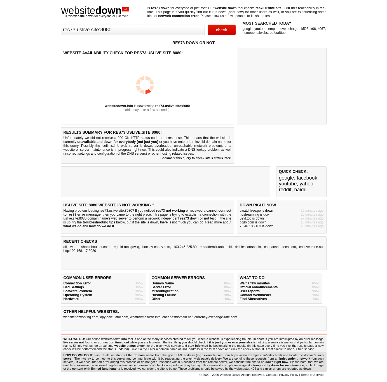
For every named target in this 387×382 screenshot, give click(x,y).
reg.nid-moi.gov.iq (126, 247)
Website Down (230, 374)
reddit (285, 189)
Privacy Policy (288, 374)
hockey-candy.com (156, 247)
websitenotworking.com (81, 317)
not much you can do (187, 222)
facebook (307, 178)
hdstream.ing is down (255, 214)
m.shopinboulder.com (93, 247)
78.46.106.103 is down (257, 226)
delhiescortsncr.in (248, 247)
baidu (300, 189)
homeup (249, 33)
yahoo (306, 184)
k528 (305, 29)
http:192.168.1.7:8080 (80, 251)
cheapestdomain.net (177, 317)
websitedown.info (119, 106)
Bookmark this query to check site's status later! (195, 158)
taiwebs (262, 33)
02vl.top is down (252, 218)
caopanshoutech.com (280, 247)
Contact (271, 374)
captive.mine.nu (311, 247)
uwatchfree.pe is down (256, 211)
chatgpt (294, 29)
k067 (321, 29)
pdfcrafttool (278, 33)
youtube (260, 29)
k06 (313, 29)
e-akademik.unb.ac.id (216, 247)
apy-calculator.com (114, 317)
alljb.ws (69, 247)
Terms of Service (312, 374)
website (95, 10)
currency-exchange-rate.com (215, 317)
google (248, 29)
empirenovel (277, 29)
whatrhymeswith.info (145, 317)
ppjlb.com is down (253, 222)
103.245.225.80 (184, 247)
